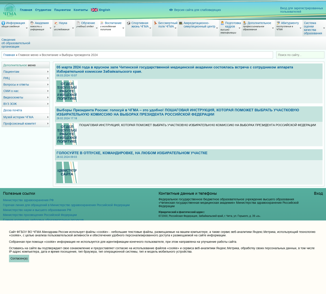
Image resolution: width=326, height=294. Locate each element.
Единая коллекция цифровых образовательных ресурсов (43, 220)
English (100, 10)
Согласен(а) (19, 258)
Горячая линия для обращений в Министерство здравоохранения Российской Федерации (66, 205)
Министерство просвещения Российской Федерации (40, 215)
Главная (26, 10)
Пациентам (62, 10)
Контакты (81, 10)
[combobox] (300, 55)
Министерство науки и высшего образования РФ (37, 210)
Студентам (43, 10)
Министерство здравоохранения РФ (28, 200)
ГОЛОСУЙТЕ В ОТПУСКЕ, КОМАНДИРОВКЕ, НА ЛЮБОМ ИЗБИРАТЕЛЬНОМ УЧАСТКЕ (189, 154)
